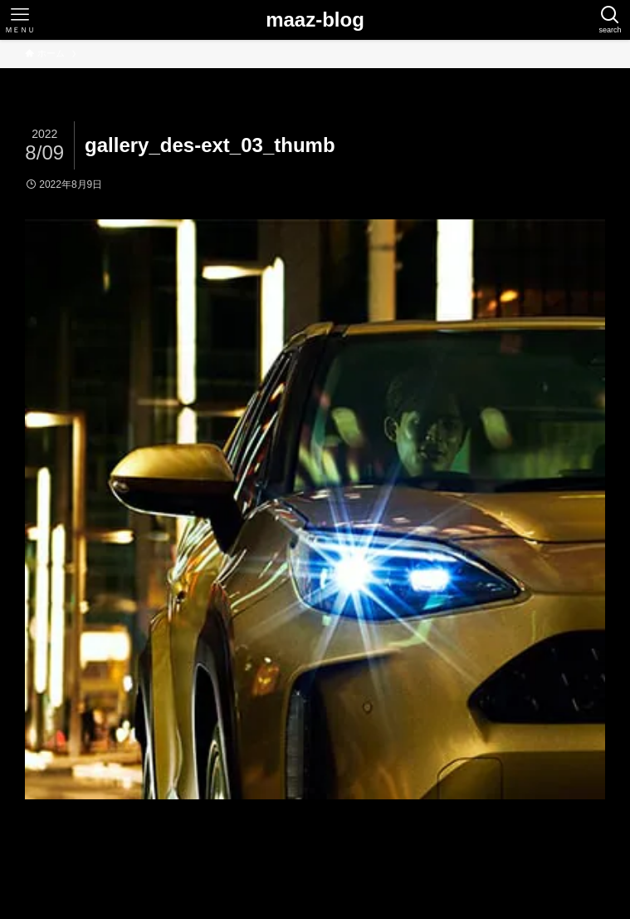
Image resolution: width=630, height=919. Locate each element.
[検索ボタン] (610, 20)
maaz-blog (315, 20)
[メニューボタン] (20, 20)
